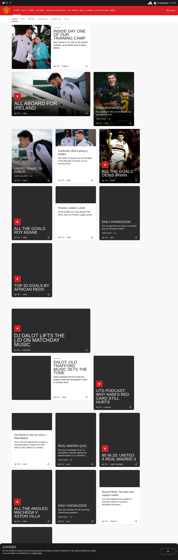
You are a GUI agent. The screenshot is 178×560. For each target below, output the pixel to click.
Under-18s (56, 19)
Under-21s (43, 19)
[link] (84, 65)
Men (23, 19)
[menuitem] (17, 10)
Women (31, 19)
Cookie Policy (36, 553)
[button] (6, 3)
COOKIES (9, 547)
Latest (15, 19)
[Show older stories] (81, 491)
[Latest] (103, 491)
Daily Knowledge (28, 100)
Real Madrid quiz (107, 255)
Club (66, 19)
